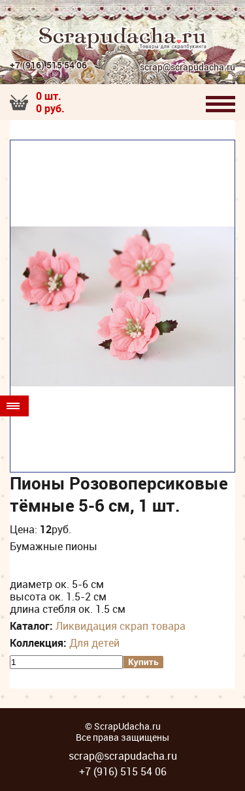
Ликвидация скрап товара (121, 626)
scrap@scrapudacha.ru (187, 67)
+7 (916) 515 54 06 (48, 65)
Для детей (94, 643)
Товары (13, 406)
